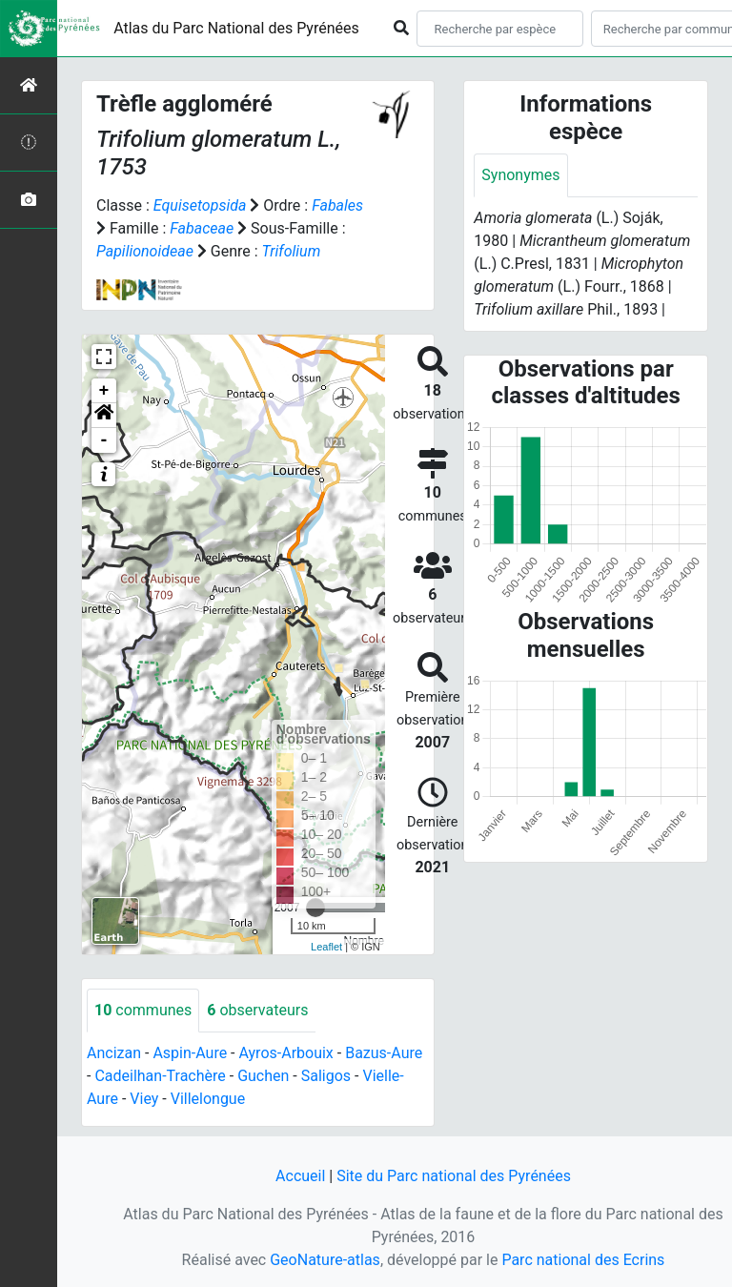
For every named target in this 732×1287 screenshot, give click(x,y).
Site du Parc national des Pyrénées (453, 1176)
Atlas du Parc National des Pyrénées (236, 28)
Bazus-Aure (383, 1053)
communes (143, 1010)
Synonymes (520, 175)
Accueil (300, 1176)
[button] (104, 415)
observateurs (257, 1010)
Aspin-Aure (189, 1053)
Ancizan (114, 1053)
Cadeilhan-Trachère (159, 1076)
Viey (144, 1099)
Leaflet (326, 946)
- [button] (104, 440)
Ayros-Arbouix (286, 1053)
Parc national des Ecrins (582, 1260)
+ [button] (104, 390)
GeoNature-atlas (325, 1260)
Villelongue (208, 1099)
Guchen (263, 1076)
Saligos (326, 1076)
